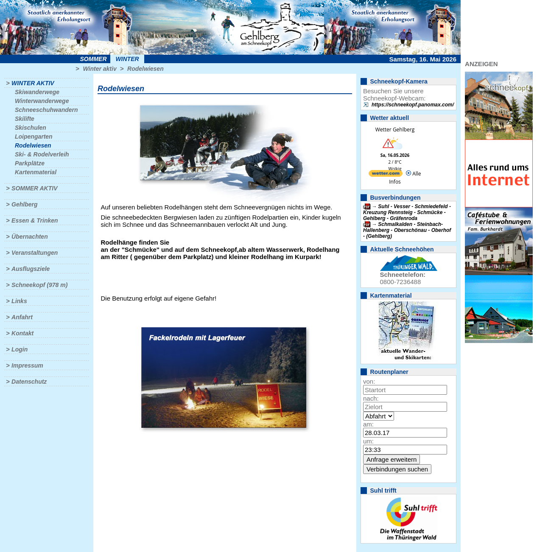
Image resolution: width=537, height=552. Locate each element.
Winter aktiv (99, 68)
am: (368, 424)
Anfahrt (22, 317)
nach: (371, 398)
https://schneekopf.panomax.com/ (413, 105)
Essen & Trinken (34, 220)
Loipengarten (34, 136)
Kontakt (22, 333)
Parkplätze (30, 163)
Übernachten (29, 236)
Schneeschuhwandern (46, 109)
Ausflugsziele (30, 268)
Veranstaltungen (34, 252)
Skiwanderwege (37, 92)
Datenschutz (29, 381)
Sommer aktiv (34, 188)
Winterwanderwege (42, 101)
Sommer (93, 59)
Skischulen (30, 127)
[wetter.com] (386, 174)
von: (369, 381)
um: (368, 441)
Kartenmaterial (35, 172)
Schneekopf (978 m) (39, 285)
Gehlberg (24, 204)
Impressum (27, 365)
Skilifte (24, 118)
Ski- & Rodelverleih (42, 154)
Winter (127, 59)
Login (19, 349)
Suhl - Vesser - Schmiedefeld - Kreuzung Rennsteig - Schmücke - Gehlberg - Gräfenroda (407, 212)
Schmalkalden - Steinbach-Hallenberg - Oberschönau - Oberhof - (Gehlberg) (407, 230)
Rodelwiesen (145, 68)
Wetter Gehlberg (394, 129)
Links (19, 301)
